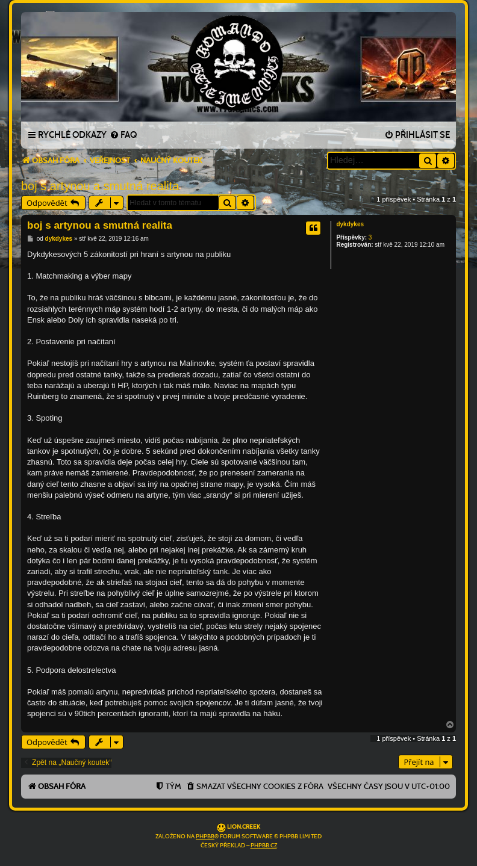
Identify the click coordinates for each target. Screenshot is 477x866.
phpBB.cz (264, 846)
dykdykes (350, 224)
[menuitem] (123, 135)
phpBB (205, 837)
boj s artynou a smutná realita (100, 186)
